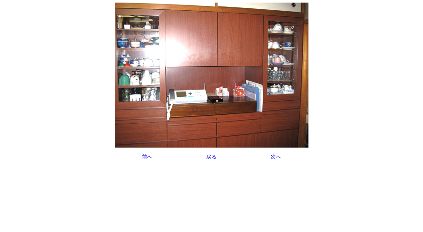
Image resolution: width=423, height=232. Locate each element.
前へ (147, 157)
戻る (211, 157)
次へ (276, 157)
